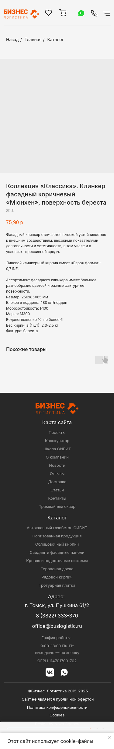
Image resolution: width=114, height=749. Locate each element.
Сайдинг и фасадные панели (57, 552)
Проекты (57, 432)
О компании (57, 457)
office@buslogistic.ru (57, 626)
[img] (94, 13)
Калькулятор (57, 440)
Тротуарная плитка (57, 585)
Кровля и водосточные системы (57, 560)
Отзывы (57, 473)
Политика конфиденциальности (57, 707)
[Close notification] (109, 738)
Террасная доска (57, 569)
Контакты (57, 498)
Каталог (55, 39)
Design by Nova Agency (57, 724)
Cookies (57, 715)
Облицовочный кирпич (57, 544)
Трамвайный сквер (57, 506)
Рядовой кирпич (56, 577)
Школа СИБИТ (57, 449)
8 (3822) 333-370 (57, 616)
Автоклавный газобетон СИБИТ (57, 528)
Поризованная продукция (57, 536)
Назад (12, 39)
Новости (57, 465)
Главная (33, 39)
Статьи (57, 490)
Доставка (57, 482)
